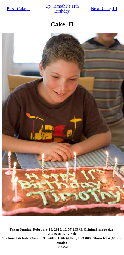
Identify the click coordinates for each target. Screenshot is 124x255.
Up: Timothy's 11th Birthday (62, 8)
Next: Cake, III (104, 8)
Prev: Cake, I (18, 8)
